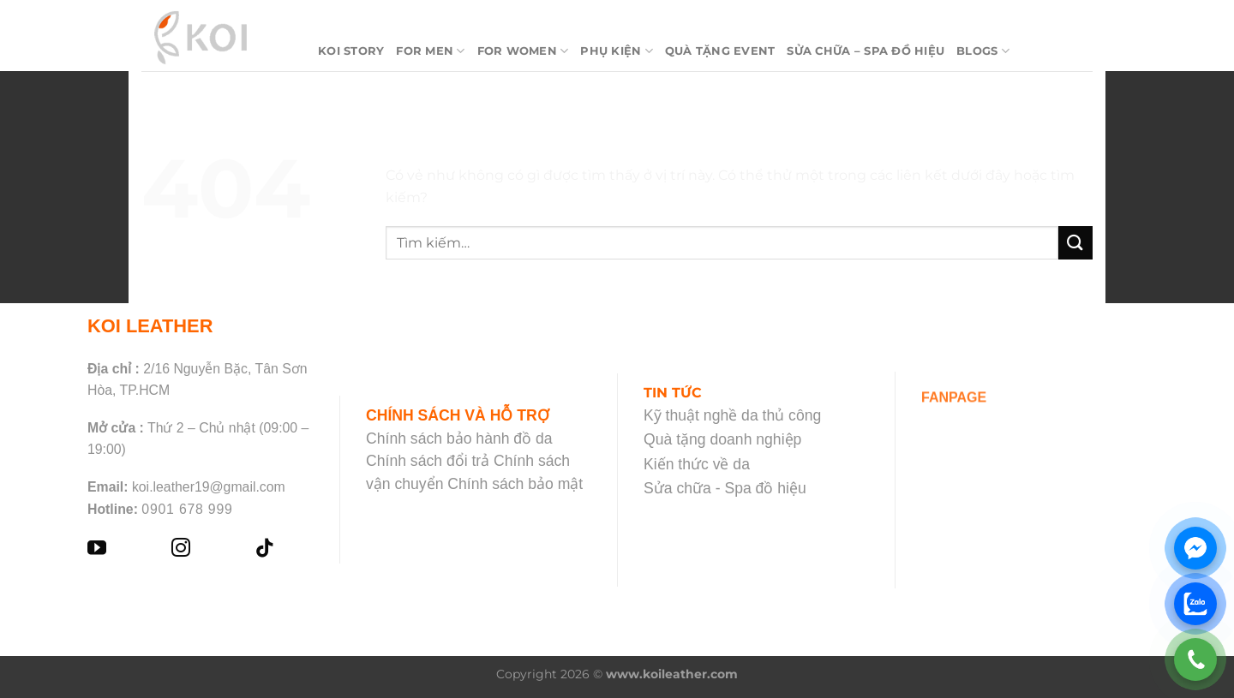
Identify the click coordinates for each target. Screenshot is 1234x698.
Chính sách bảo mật (515, 483)
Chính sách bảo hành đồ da (459, 438)
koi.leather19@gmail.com (208, 487)
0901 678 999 (186, 509)
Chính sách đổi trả (427, 460)
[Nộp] (1075, 243)
